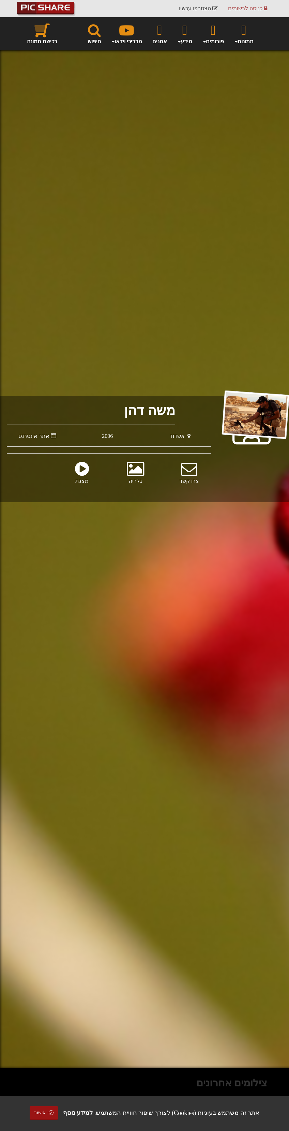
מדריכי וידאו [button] (126, 33)
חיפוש (94, 33)
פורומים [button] (213, 33)
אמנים (159, 33)
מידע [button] (184, 33)
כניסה (247, 8)
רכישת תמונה (42, 33)
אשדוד (180, 436)
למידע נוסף (78, 1113)
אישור (44, 1112)
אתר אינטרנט (37, 436)
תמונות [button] (244, 33)
